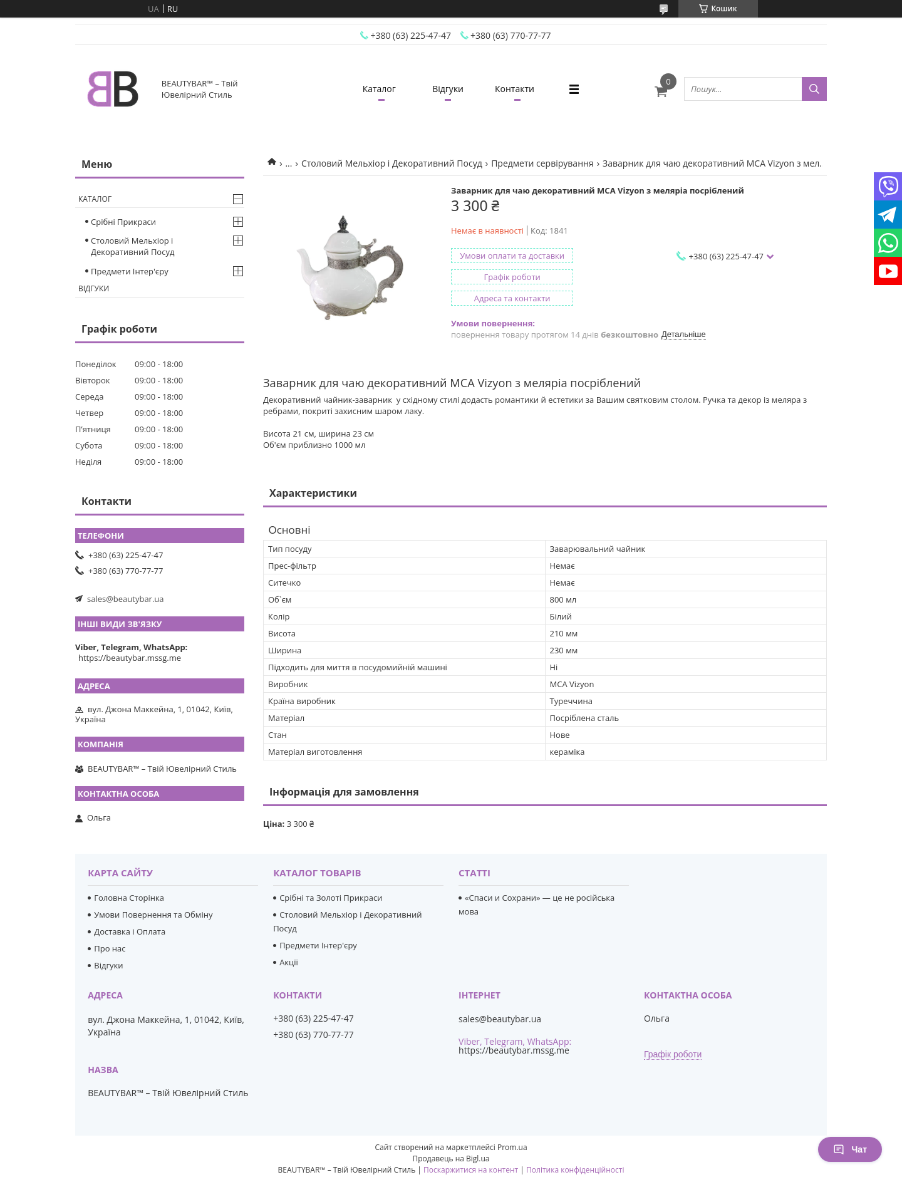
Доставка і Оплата (129, 931)
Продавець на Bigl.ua (450, 1158)
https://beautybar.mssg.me (129, 658)
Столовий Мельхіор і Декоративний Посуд (391, 163)
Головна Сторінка (129, 897)
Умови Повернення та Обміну (153, 914)
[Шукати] (814, 89)
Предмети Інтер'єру (129, 271)
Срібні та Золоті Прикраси (330, 897)
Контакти (514, 89)
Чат (850, 1149)
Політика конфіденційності (575, 1169)
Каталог (379, 89)
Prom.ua (512, 1147)
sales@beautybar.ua (125, 599)
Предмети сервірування (542, 163)
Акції (288, 962)
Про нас (109, 948)
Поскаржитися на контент (470, 1169)
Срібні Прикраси (123, 221)
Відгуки (448, 89)
